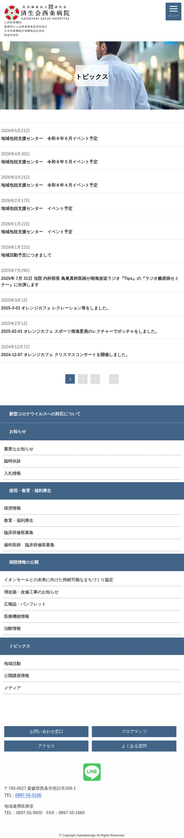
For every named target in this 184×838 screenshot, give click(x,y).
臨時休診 (12, 461)
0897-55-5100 (28, 795)
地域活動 (12, 663)
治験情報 (12, 628)
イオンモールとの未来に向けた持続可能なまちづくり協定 (58, 580)
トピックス (19, 646)
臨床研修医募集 (18, 532)
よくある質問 (134, 746)
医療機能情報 (16, 616)
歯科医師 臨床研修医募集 (29, 545)
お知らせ (17, 431)
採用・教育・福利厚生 (30, 490)
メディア (12, 688)
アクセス (46, 746)
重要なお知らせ (18, 449)
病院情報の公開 (24, 562)
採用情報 (12, 508)
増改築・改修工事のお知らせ (31, 592)
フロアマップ (134, 731)
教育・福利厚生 (18, 520)
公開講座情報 (16, 675)
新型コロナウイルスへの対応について (45, 414)
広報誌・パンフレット (25, 604)
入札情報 (12, 473)
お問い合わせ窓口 (46, 731)
